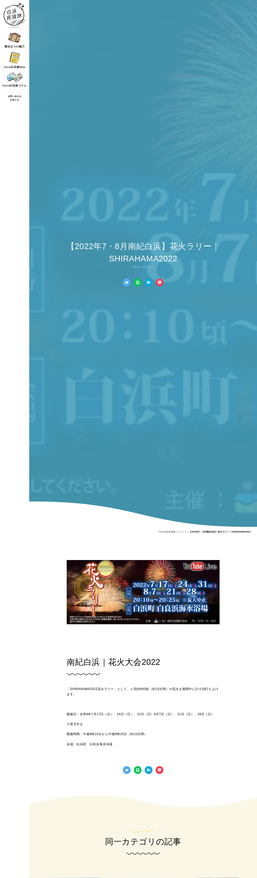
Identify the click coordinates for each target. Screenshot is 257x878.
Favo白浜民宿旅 (167, 532)
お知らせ (14, 100)
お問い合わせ (15, 96)
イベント (182, 532)
